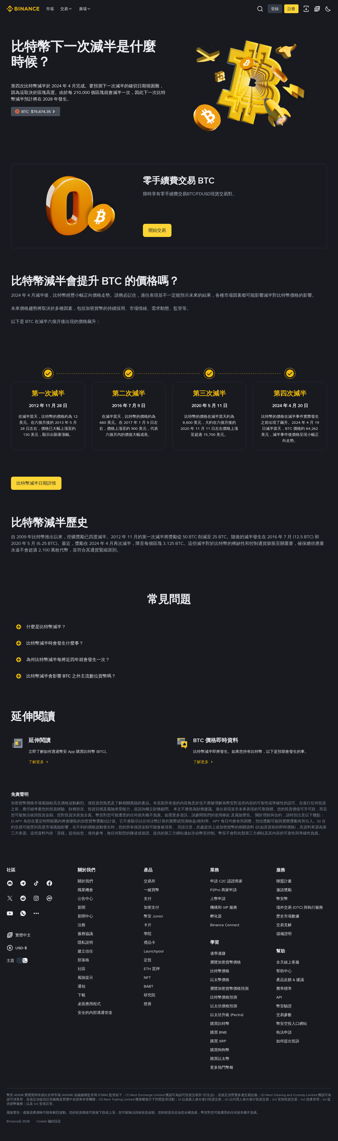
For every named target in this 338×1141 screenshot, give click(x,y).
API (279, 997)
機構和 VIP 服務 (223, 907)
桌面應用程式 (89, 1003)
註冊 (291, 8)
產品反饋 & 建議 (290, 979)
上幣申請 (218, 898)
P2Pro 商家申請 (223, 889)
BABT (148, 986)
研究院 (149, 995)
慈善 (147, 1003)
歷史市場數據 (287, 916)
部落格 (83, 959)
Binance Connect (224, 924)
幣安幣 (282, 898)
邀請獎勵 (284, 889)
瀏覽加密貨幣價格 (225, 962)
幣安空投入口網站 (291, 1023)
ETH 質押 (152, 968)
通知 (81, 986)
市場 (50, 8)
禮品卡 (149, 942)
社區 (81, 968)
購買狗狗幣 (219, 1049)
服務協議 (85, 933)
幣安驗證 (284, 1005)
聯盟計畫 (284, 881)
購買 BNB (218, 1032)
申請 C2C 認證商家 (226, 881)
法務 (81, 924)
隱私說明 (85, 942)
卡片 (147, 924)
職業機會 (85, 889)
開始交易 (157, 230)
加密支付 (151, 907)
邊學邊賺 (218, 953)
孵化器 (216, 916)
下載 (81, 995)
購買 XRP (218, 1041)
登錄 (275, 8)
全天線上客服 (287, 962)
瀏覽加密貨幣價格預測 (229, 988)
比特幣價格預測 (223, 997)
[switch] (22, 960)
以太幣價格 (219, 979)
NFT (147, 977)
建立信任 (85, 951)
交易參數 (284, 1014)
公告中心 (85, 898)
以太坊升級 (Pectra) (226, 1014)
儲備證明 (284, 933)
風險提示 (85, 977)
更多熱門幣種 (221, 1067)
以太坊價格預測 (223, 1005)
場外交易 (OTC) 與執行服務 (299, 907)
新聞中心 (85, 916)
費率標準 (284, 988)
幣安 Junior (153, 916)
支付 (147, 898)
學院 (147, 933)
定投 (147, 959)
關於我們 (85, 881)
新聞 (81, 907)
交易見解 (284, 924)
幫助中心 (284, 970)
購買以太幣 (219, 1058)
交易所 (149, 881)
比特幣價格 (219, 970)
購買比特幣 (219, 1023)
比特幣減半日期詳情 (36, 483)
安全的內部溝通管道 (95, 1012)
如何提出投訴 (287, 1041)
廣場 (85, 8)
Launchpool (154, 951)
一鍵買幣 (151, 889)
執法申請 (284, 1032)
